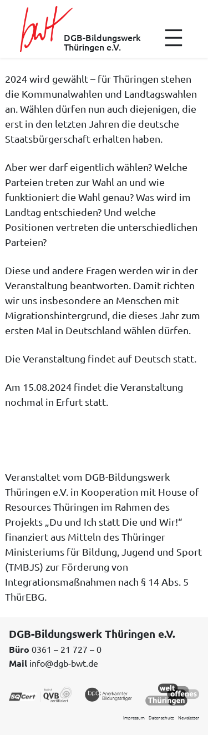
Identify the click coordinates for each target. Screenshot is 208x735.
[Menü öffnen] (173, 37)
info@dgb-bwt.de (63, 662)
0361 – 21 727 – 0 (67, 649)
